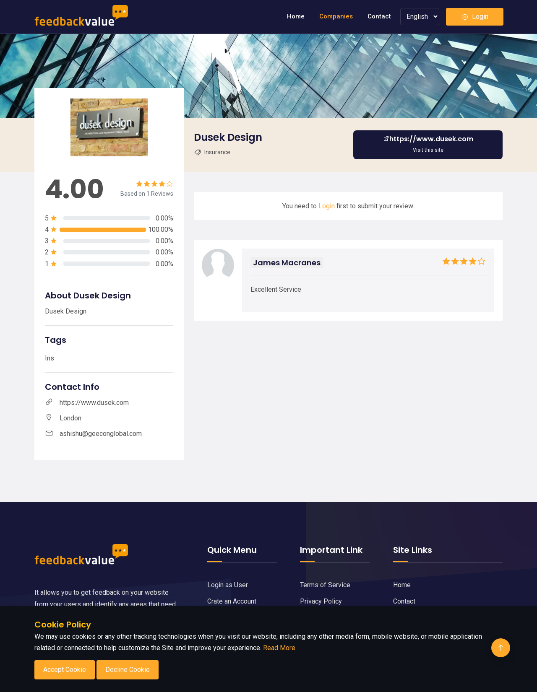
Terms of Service (325, 585)
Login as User (227, 585)
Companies (336, 16)
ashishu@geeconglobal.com (101, 434)
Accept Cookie (64, 670)
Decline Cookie (127, 670)
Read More (279, 648)
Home (296, 16)
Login (474, 17)
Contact (379, 16)
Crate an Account (231, 601)
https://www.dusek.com (94, 403)
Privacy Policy (321, 601)
